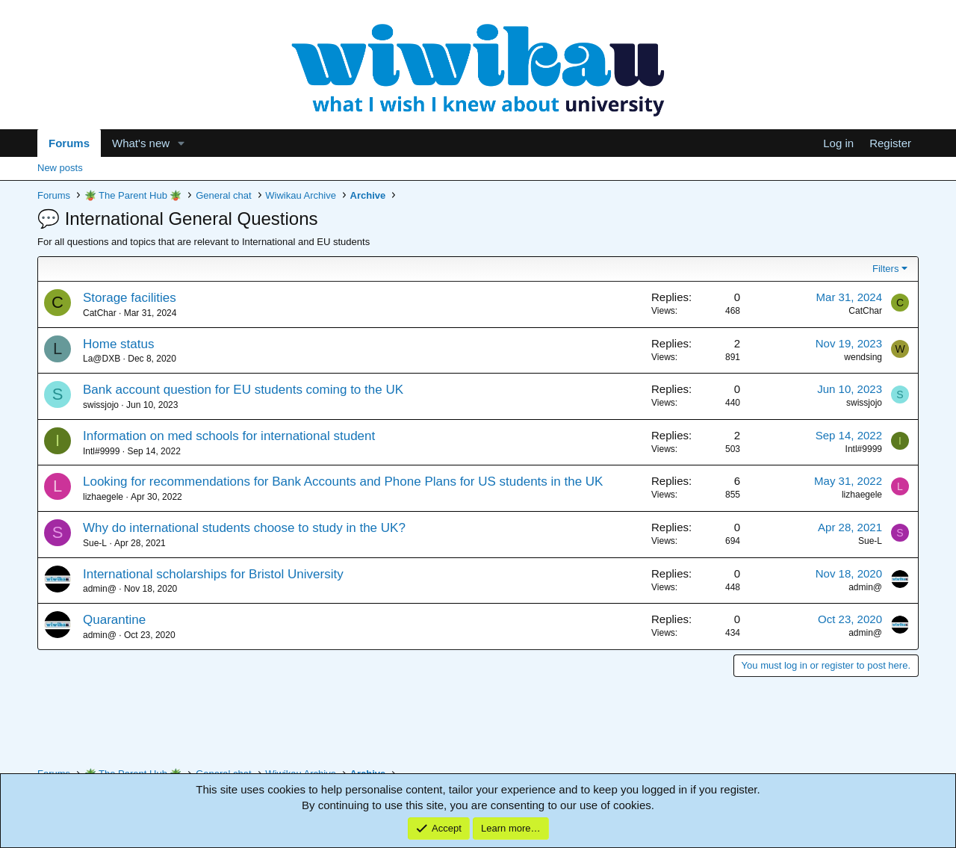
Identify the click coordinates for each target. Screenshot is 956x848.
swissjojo (101, 405)
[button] (181, 143)
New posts (60, 167)
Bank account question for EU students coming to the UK (243, 390)
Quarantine (114, 620)
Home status (118, 344)
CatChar (100, 313)
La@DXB (101, 358)
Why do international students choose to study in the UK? (244, 528)
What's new (141, 143)
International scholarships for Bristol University (213, 574)
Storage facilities (129, 298)
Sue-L (95, 543)
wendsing (863, 357)
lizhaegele (103, 497)
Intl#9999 (101, 451)
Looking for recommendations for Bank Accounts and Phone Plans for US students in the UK (343, 481)
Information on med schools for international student (229, 436)
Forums (69, 143)
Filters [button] (885, 268)
